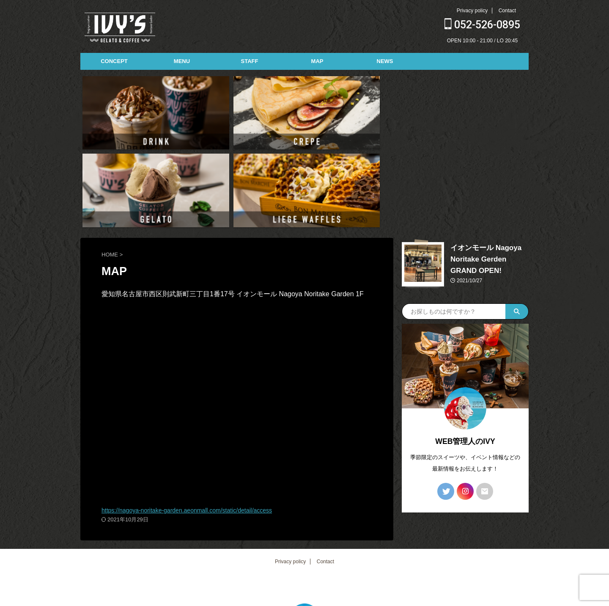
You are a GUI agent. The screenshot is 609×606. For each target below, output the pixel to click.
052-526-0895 (482, 25)
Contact (507, 11)
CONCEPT (114, 61)
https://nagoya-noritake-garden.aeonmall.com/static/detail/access (199, 413)
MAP (317, 61)
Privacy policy (472, 11)
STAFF (249, 61)
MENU (182, 61)
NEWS (385, 61)
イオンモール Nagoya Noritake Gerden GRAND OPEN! (483, 162)
